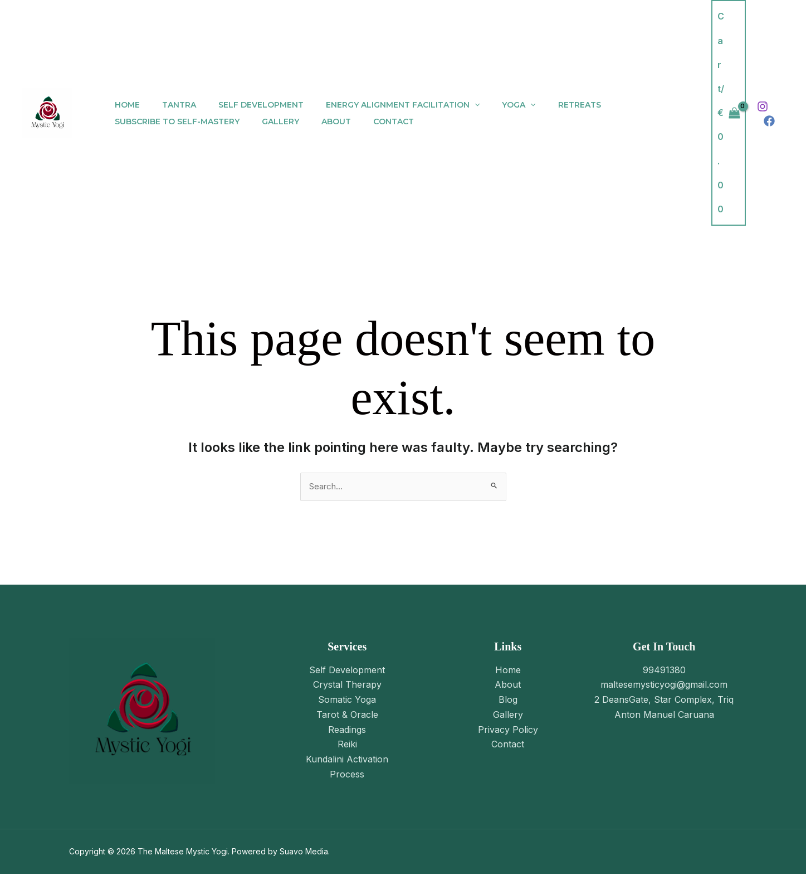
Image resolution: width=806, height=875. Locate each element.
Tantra (169, 105)
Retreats (542, 105)
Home (123, 105)
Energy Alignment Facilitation (379, 104)
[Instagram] (762, 106)
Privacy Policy (508, 729)
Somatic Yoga (347, 700)
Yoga (488, 104)
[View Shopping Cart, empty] (728, 113)
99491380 (664, 670)
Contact (370, 121)
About (319, 121)
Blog (508, 700)
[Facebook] (769, 121)
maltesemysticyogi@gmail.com (663, 685)
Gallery (270, 121)
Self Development (244, 105)
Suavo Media (304, 852)
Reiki (347, 744)
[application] (451, 104)
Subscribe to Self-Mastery (173, 121)
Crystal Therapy (347, 685)
